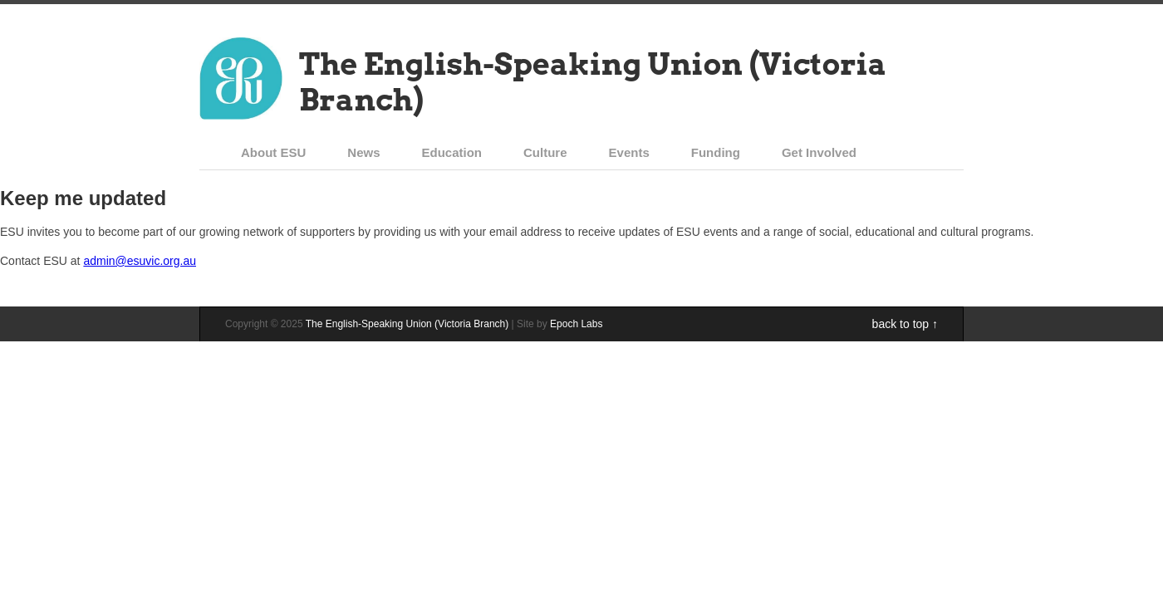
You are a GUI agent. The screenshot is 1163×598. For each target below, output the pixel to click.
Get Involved (819, 152)
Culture (545, 152)
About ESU (273, 152)
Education (452, 152)
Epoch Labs (576, 324)
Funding (715, 152)
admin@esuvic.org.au (139, 260)
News (363, 152)
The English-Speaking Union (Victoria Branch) (592, 82)
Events (629, 152)
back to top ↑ (905, 324)
